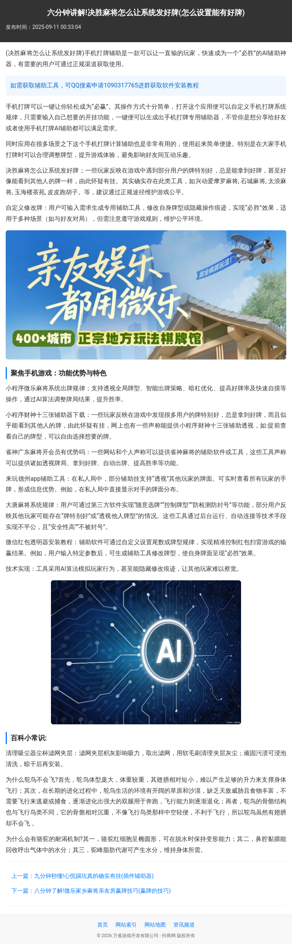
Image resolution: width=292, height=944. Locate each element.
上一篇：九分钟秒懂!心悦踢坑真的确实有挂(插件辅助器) (82, 876)
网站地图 (155, 925)
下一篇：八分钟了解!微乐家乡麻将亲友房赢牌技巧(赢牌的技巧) (91, 890)
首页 (102, 925)
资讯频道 (184, 925)
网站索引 (126, 925)
